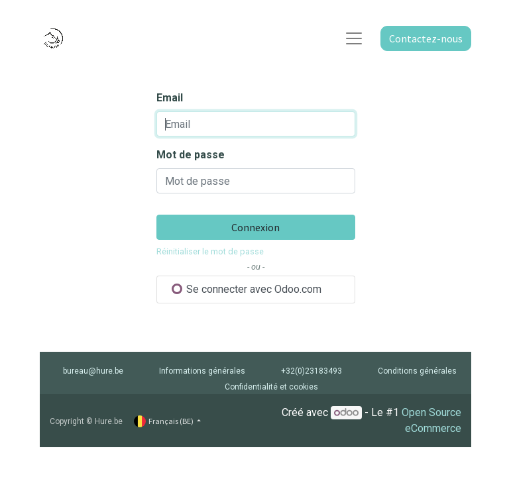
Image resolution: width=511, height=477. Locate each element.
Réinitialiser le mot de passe (210, 251)
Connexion (255, 227)
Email (169, 97)
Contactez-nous (426, 38)
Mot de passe (190, 154)
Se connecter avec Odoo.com (246, 289)
